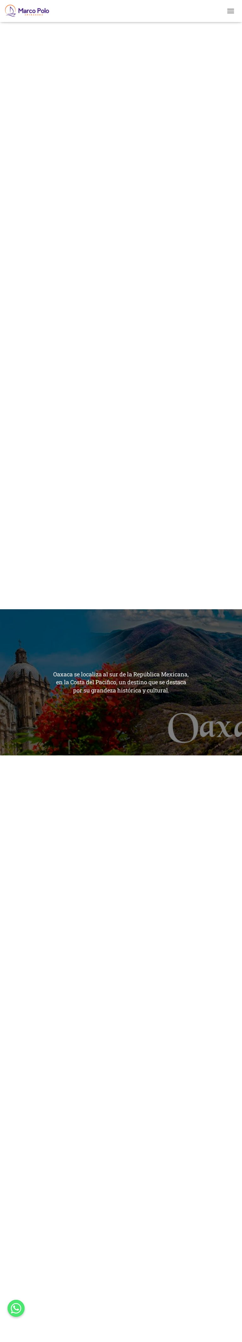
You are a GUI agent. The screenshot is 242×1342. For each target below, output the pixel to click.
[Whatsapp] (16, 1308)
